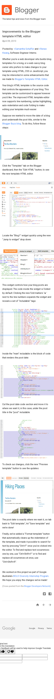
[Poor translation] (10, 651)
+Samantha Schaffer (24, 49)
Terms (49, 628)
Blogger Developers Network (37, 586)
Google (32, 628)
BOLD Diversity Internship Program (31, 576)
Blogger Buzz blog (11, 123)
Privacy (41, 628)
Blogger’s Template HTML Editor (31, 79)
